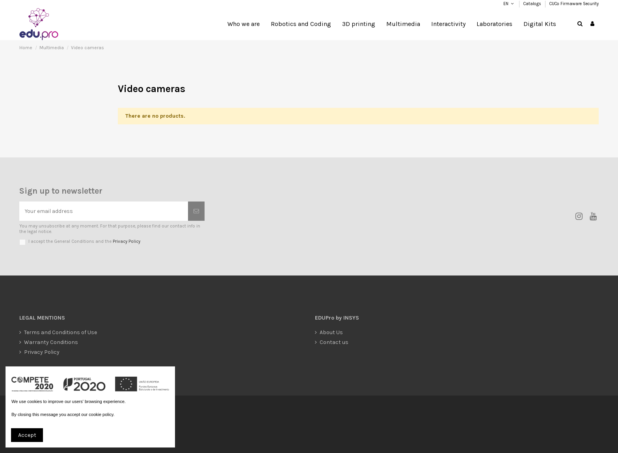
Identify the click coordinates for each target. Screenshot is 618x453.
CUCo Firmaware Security (574, 3)
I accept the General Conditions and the (84, 241)
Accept (27, 435)
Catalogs (532, 3)
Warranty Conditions (51, 342)
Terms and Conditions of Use (60, 332)
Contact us (334, 342)
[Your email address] (103, 211)
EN (505, 3)
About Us (331, 332)
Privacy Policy (126, 241)
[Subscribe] (196, 211)
